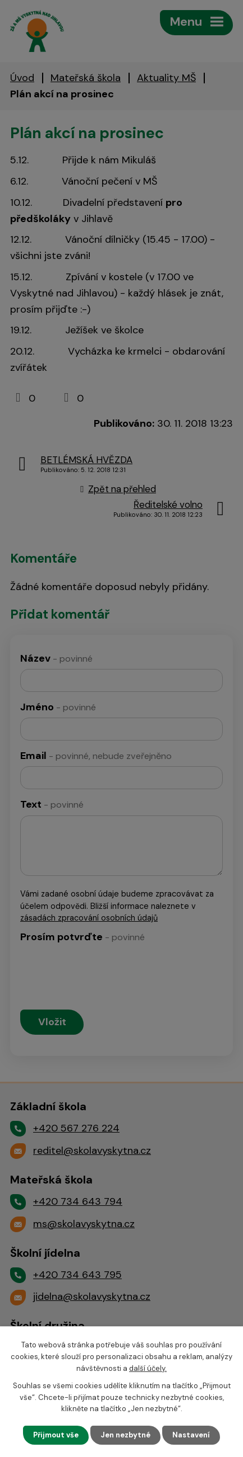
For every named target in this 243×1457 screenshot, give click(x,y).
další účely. (148, 1368)
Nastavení (191, 1435)
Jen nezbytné (125, 1435)
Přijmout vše (56, 1435)
